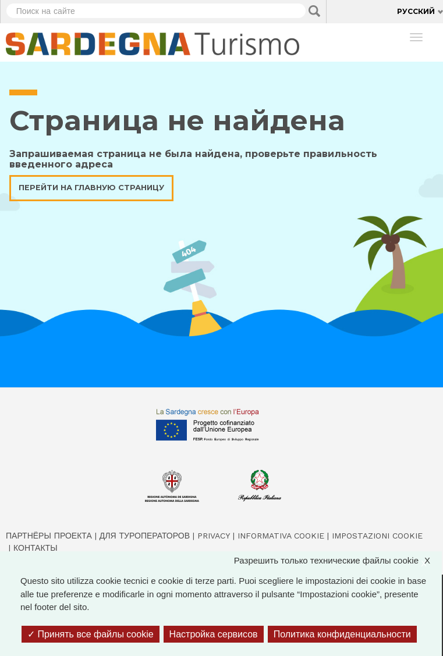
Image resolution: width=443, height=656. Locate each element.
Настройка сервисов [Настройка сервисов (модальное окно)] (213, 634)
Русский (416, 11)
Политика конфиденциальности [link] (342, 634)
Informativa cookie (281, 535)
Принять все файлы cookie (90, 634)
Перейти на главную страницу (91, 187)
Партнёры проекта (49, 535)
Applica (314, 11)
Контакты (35, 547)
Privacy (213, 535)
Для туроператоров (145, 535)
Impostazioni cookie (377, 535)
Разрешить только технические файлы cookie (338, 561)
